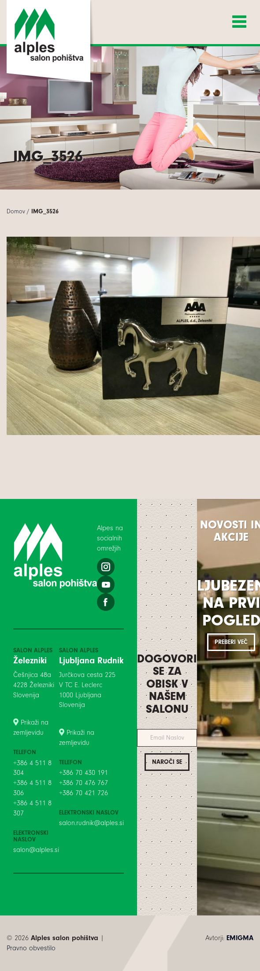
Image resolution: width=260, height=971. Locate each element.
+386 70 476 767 (83, 783)
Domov (16, 211)
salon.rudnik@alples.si (91, 823)
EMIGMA (240, 938)
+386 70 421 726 (83, 793)
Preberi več (231, 642)
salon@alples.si (36, 850)
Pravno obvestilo (31, 948)
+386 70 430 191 (83, 773)
